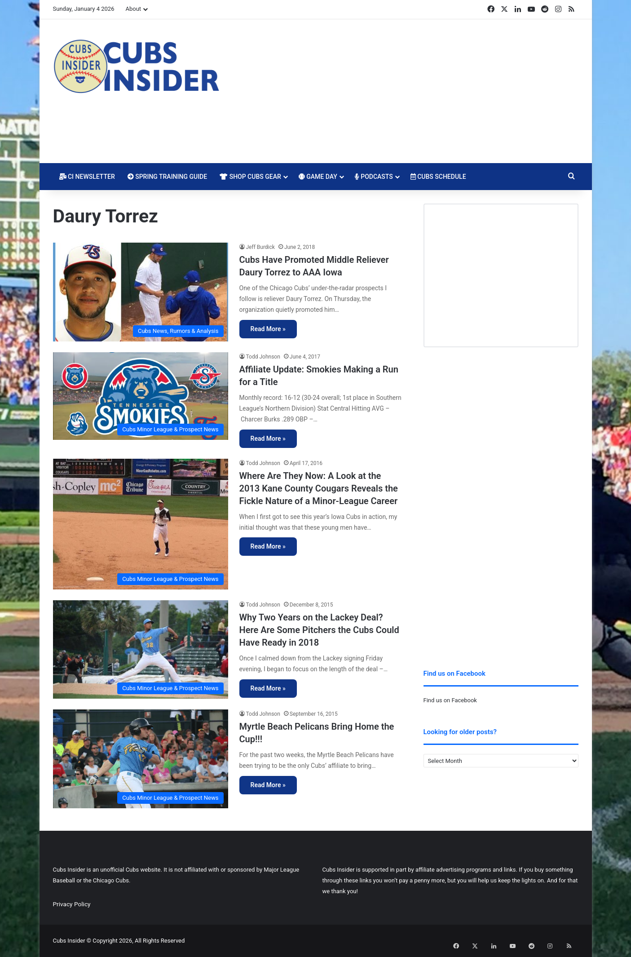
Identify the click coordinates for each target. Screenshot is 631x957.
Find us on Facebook (450, 700)
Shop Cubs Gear (250, 176)
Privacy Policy (72, 904)
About (133, 8)
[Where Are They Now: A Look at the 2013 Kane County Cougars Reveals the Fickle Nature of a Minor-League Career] (140, 524)
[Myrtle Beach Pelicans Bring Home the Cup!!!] (140, 758)
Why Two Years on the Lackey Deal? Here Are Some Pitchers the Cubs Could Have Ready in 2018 (319, 630)
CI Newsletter (87, 176)
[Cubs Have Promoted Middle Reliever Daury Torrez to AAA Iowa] (140, 292)
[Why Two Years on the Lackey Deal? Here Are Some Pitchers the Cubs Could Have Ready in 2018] (140, 649)
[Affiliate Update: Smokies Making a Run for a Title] (140, 396)
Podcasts (374, 176)
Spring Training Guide (167, 176)
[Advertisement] (405, 91)
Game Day (318, 176)
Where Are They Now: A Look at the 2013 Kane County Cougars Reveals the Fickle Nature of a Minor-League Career (318, 488)
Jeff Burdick (260, 247)
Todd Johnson (263, 357)
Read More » (268, 328)
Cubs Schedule (438, 176)
